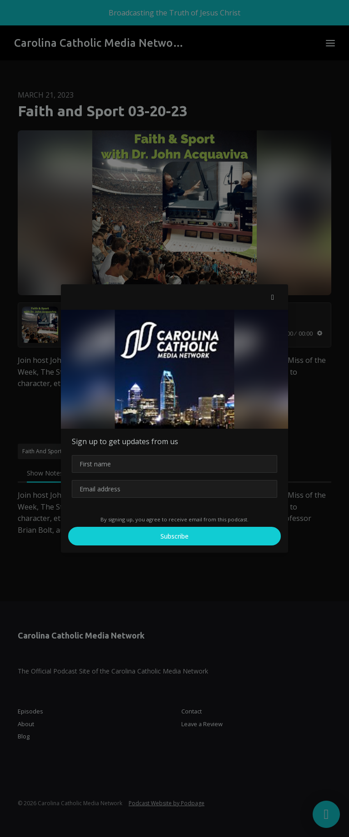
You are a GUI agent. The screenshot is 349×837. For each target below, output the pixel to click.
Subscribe (174, 536)
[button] (272, 297)
